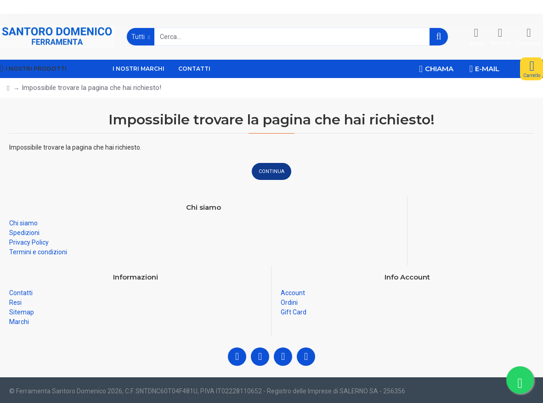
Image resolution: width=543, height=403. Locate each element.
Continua (271, 171)
